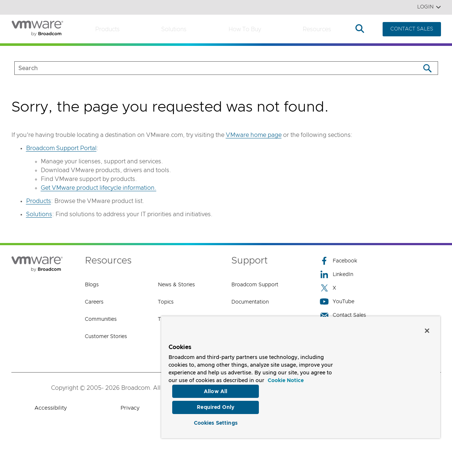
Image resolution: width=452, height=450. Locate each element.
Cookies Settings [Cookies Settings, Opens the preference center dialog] (216, 422)
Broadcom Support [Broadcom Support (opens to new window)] (254, 284)
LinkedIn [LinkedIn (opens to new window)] (336, 274)
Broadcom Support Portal (61, 148)
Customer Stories (106, 336)
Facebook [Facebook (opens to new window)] (338, 260)
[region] (300, 375)
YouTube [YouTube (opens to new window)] (337, 301)
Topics (166, 302)
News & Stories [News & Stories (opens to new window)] (176, 284)
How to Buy (244, 29)
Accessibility (51, 408)
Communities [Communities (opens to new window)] (101, 319)
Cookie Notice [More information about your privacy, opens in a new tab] (286, 378)
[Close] (427, 328)
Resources (317, 29)
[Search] (427, 68)
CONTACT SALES (411, 29)
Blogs (92, 284)
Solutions (174, 29)
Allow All (215, 388)
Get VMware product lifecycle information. (98, 188)
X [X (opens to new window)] (328, 288)
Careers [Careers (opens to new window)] (94, 302)
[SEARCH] (210, 68)
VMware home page (254, 135)
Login (429, 7)
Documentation (250, 302)
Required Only (215, 405)
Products (107, 29)
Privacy (130, 408)
